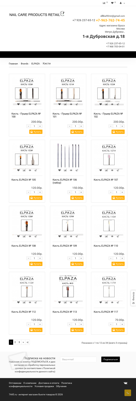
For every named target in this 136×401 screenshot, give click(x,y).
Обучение (61, 386)
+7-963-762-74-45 (99, 20)
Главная (13, 63)
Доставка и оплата (48, 383)
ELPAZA (35, 63)
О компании (29, 383)
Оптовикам (15, 383)
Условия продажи (44, 386)
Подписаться (110, 359)
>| (27, 342)
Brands (24, 63)
